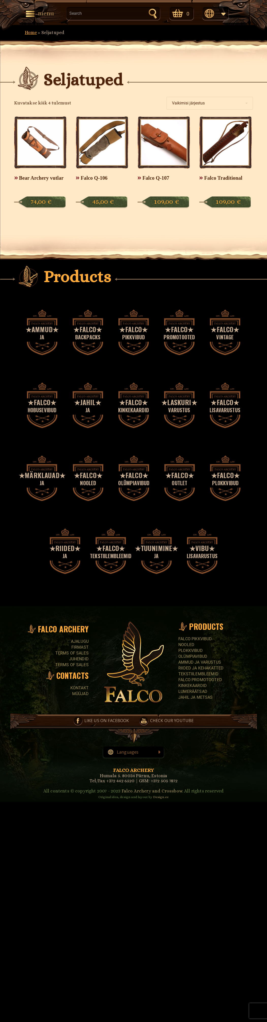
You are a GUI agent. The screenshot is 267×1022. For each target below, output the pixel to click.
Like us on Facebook (106, 720)
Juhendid (79, 659)
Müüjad (80, 693)
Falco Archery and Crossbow (152, 791)
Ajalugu (80, 641)
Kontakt (79, 687)
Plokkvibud (190, 650)
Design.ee (161, 797)
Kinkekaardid (192, 685)
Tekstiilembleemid (198, 674)
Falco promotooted (200, 679)
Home (31, 32)
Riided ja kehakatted (201, 668)
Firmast (80, 647)
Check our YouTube (172, 720)
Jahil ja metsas (195, 697)
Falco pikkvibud (195, 638)
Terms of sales (72, 653)
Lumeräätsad (192, 691)
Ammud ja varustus (199, 662)
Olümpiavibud (192, 656)
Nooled (186, 644)
